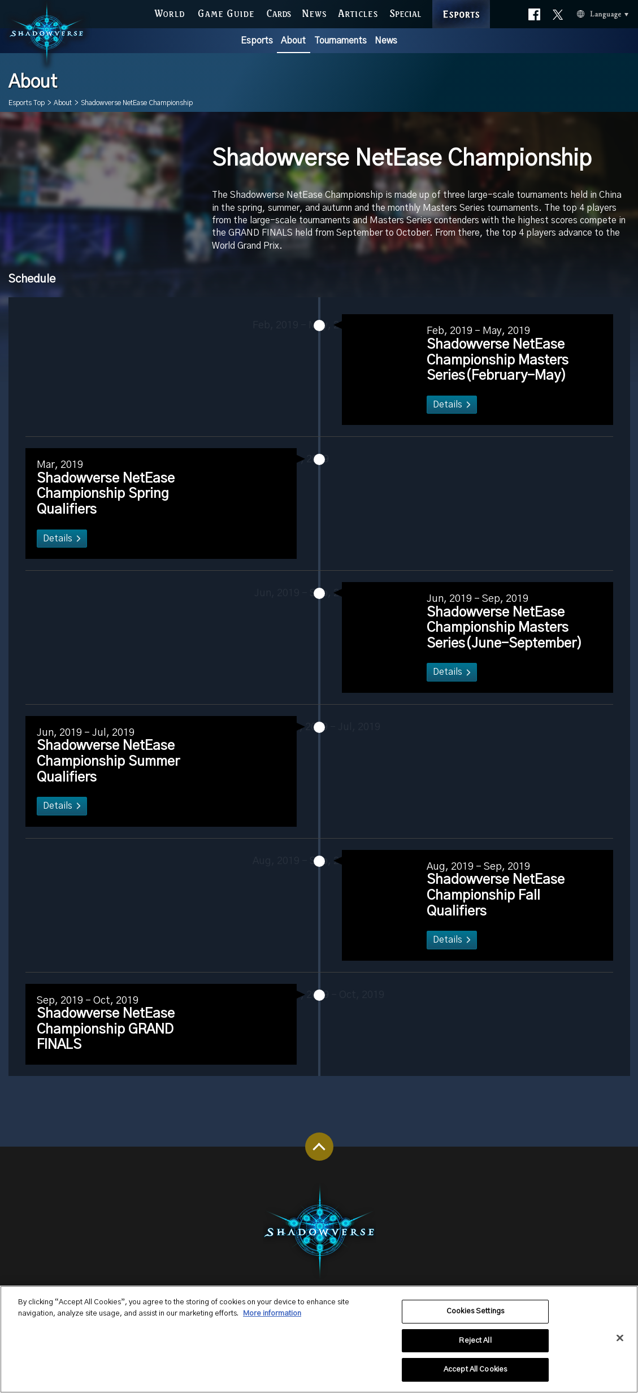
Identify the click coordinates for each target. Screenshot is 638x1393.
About (293, 40)
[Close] (619, 1346)
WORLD (169, 12)
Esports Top (26, 102)
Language (585, 12)
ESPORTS (461, 2)
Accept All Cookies (475, 1378)
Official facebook (534, 11)
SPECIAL (405, 12)
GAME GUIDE (225, 12)
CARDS (278, 12)
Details (439, 421)
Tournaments (340, 40)
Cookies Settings (475, 1319)
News (386, 40)
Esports (257, 40)
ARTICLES (358, 12)
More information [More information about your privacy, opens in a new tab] (272, 1321)
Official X (558, 9)
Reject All (475, 1348)
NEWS (314, 12)
